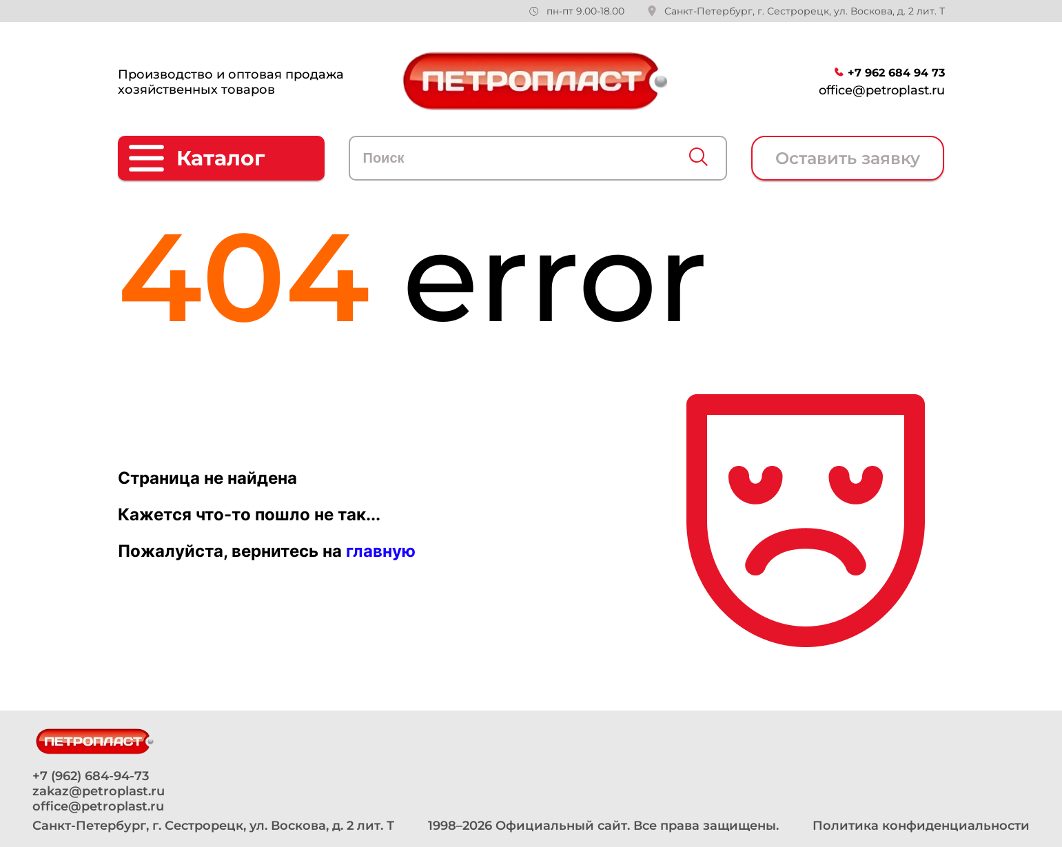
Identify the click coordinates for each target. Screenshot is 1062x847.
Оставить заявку (847, 158)
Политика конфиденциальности (921, 825)
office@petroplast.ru (882, 90)
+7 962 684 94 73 (896, 72)
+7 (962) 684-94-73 (90, 776)
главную (381, 551)
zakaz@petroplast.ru (98, 791)
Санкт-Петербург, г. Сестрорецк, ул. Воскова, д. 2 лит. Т (804, 11)
